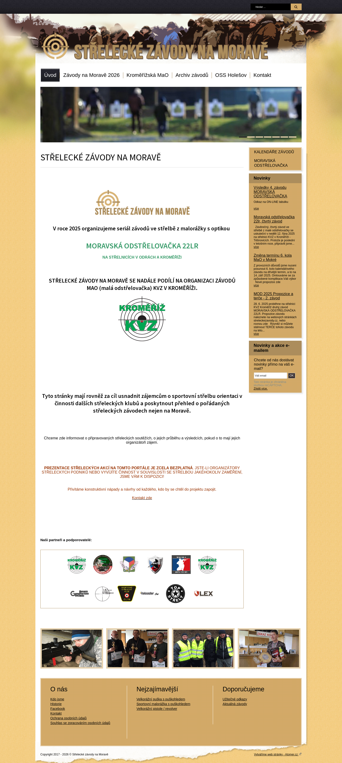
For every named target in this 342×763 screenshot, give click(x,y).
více (256, 208)
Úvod (50, 75)
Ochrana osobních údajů (68, 718)
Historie (56, 704)
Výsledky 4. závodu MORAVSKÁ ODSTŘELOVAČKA (270, 192)
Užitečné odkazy (235, 699)
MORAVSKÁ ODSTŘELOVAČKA (271, 163)
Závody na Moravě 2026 (91, 75)
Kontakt (262, 75)
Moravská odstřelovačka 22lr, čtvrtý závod (274, 219)
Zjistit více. (261, 388)
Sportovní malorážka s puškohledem (163, 704)
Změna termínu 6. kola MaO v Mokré (273, 257)
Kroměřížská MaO (148, 75)
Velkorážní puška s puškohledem (161, 699)
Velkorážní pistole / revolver (157, 709)
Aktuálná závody (235, 704)
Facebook (57, 709)
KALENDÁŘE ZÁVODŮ (274, 152)
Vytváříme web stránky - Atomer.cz (278, 754)
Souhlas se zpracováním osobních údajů (80, 723)
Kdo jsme (57, 699)
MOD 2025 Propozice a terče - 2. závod (273, 296)
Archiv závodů (192, 75)
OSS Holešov (231, 75)
